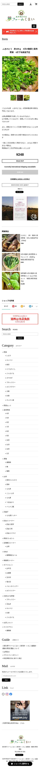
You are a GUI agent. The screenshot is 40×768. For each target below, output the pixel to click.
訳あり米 (9, 529)
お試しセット (8, 622)
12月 (8, 449)
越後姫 (9, 462)
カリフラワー (11, 387)
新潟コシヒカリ (12, 480)
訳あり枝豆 (10, 524)
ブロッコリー (11, 382)
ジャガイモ (10, 373)
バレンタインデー (12, 586)
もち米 (9, 489)
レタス (9, 355)
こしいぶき (10, 493)
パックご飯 (10, 506)
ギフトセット (8, 565)
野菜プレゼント (9, 538)
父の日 (9, 577)
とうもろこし (11, 369)
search (20, 4)
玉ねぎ (9, 604)
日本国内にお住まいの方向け (20, 179)
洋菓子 (6, 512)
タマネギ (9, 378)
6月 (8, 422)
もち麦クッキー (12, 515)
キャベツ (9, 360)
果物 (5, 459)
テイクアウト (8, 627)
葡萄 (8, 471)
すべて (6, 306)
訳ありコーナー (9, 520)
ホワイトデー (11, 590)
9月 (8, 435)
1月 (8, 453)
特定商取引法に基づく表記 (13, 658)
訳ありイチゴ (11, 533)
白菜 (8, 395)
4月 (8, 413)
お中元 (9, 568)
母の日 (9, 582)
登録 (6, 680)
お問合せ (7, 652)
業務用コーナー (9, 560)
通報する (20, 188)
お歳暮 (9, 573)
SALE (6, 552)
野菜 (5, 352)
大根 (8, 391)
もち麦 (9, 497)
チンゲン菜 (10, 400)
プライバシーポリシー (11, 655)
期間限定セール (12, 555)
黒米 (8, 484)
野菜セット (7, 405)
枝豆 (8, 364)
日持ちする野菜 (9, 596)
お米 (5, 476)
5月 (8, 418)
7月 (8, 427)
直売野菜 (7, 410)
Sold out (20, 172)
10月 (8, 440)
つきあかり (10, 502)
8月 (8, 431)
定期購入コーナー (10, 543)
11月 (8, 444)
